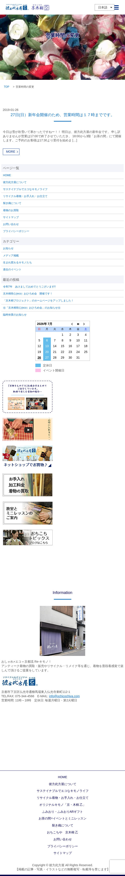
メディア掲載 (11, 255)
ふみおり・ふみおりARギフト (62, 811)
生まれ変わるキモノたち (17, 262)
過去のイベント (12, 269)
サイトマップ (11, 217)
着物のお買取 (11, 210)
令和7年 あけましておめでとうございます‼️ (29, 286)
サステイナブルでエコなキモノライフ (25, 189)
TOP (6, 86)
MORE (10, 151)
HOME (7, 175)
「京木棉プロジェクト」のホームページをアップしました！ (38, 300)
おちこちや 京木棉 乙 (62, 832)
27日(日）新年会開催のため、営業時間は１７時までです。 (62, 115)
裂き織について (12, 203)
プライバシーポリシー (16, 231)
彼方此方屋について (15, 182)
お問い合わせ (11, 224)
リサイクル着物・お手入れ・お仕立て (25, 196)
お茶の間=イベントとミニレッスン (62, 818)
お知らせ (8, 248)
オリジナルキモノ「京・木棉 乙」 (62, 804)
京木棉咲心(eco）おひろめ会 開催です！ (28, 293)
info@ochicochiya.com (64, 696)
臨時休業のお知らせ (15, 314)
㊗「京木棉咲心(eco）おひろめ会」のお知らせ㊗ (31, 307)
